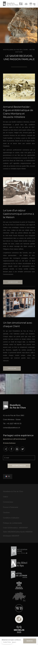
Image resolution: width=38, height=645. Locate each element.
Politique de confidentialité (12, 523)
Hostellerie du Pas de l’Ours (13, 491)
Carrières (6, 512)
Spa (26, 3)
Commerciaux (8, 502)
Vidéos (5, 497)
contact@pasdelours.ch (11, 427)
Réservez (30, 641)
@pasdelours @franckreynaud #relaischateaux (19, 439)
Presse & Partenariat (10, 507)
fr (9, 476)
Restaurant (21, 3)
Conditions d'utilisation (11, 518)
